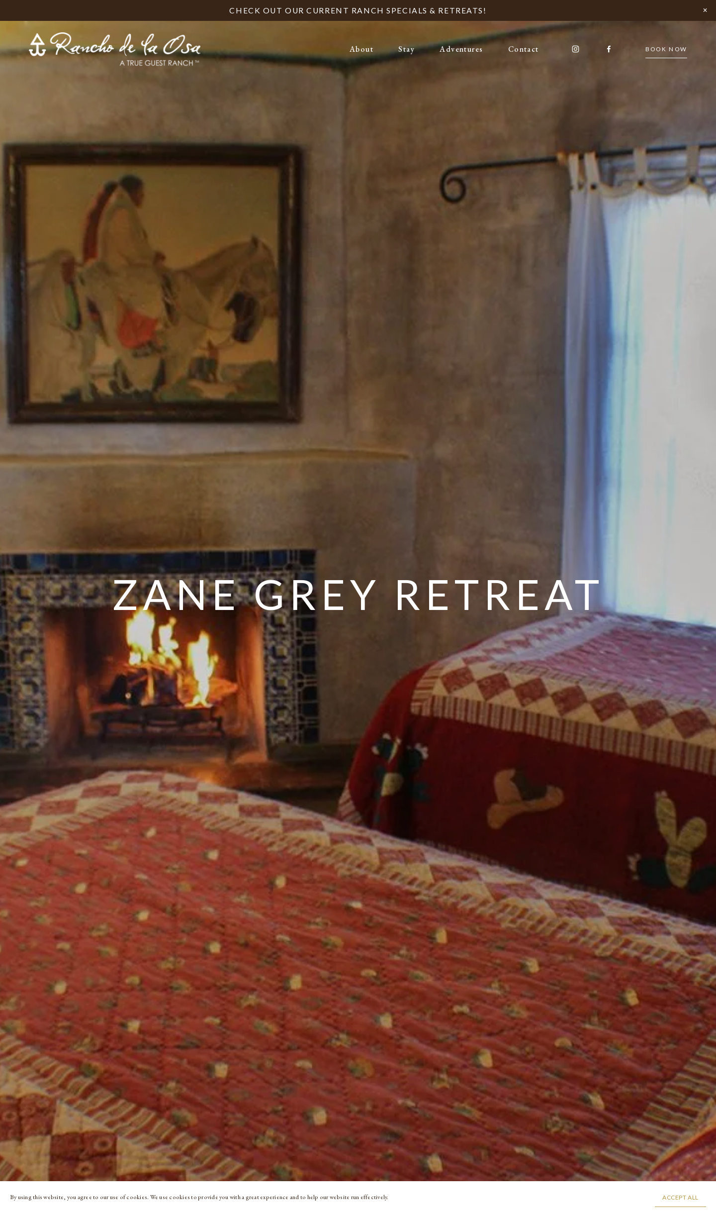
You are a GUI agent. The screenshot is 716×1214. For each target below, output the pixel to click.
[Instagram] (575, 49)
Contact (523, 49)
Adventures (461, 49)
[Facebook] (609, 49)
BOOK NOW (666, 48)
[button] (705, 11)
